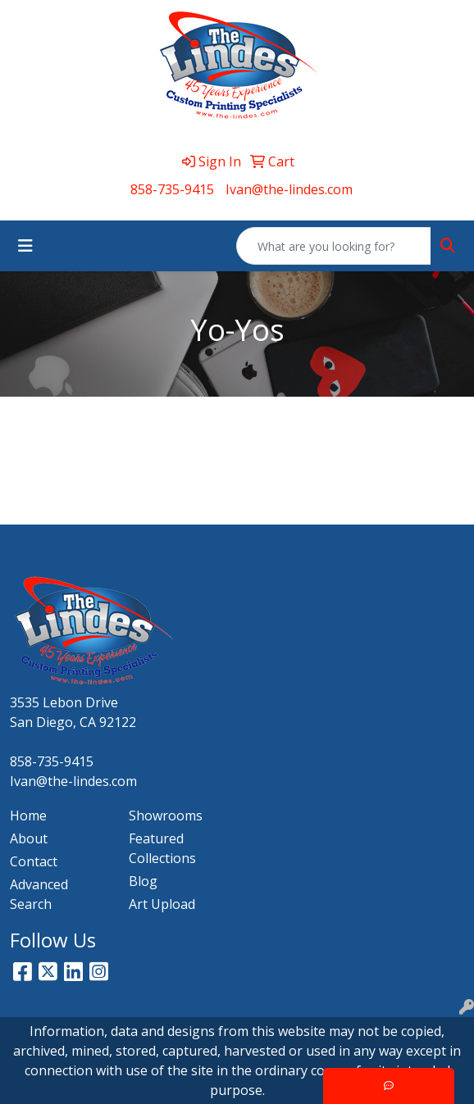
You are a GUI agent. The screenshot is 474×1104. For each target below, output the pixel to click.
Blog (143, 881)
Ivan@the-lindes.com (289, 189)
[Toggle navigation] (25, 245)
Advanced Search (39, 894)
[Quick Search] (333, 246)
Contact (33, 861)
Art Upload (162, 904)
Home (28, 815)
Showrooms (166, 815)
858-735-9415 (172, 189)
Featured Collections (162, 848)
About (29, 838)
